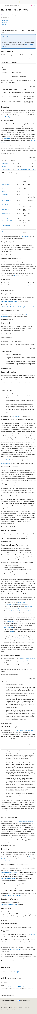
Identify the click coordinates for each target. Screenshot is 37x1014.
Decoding (4, 24)
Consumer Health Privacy (13, 1009)
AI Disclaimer (4, 1007)
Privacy (3, 1009)
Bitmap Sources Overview (12, 861)
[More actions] (34, 5)
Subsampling (5, 194)
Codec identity (5, 20)
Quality (3, 189)
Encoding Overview (10, 117)
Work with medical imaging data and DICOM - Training (14, 986)
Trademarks (3, 1012)
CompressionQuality (9, 604)
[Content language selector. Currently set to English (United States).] (8, 1000)
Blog (20, 1007)
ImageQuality (5, 163)
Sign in (34, 2)
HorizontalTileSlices (6, 200)
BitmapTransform (6, 169)
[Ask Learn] (31, 5)
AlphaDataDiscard (6, 228)
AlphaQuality (5, 218)
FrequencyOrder (5, 209)
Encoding (4, 22)
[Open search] (30, 2)
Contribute (26, 1007)
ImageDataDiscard (6, 225)
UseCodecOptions (6, 184)
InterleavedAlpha (6, 213)
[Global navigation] (1, 2)
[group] (18, 165)
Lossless (4, 166)
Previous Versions (13, 1007)
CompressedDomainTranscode (9, 221)
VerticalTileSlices (5, 205)
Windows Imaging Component (12, 5)
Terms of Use (25, 1009)
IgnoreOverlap (5, 231)
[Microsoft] (19, 2)
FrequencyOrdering (11, 621)
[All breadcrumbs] (2, 5)
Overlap (3, 191)
